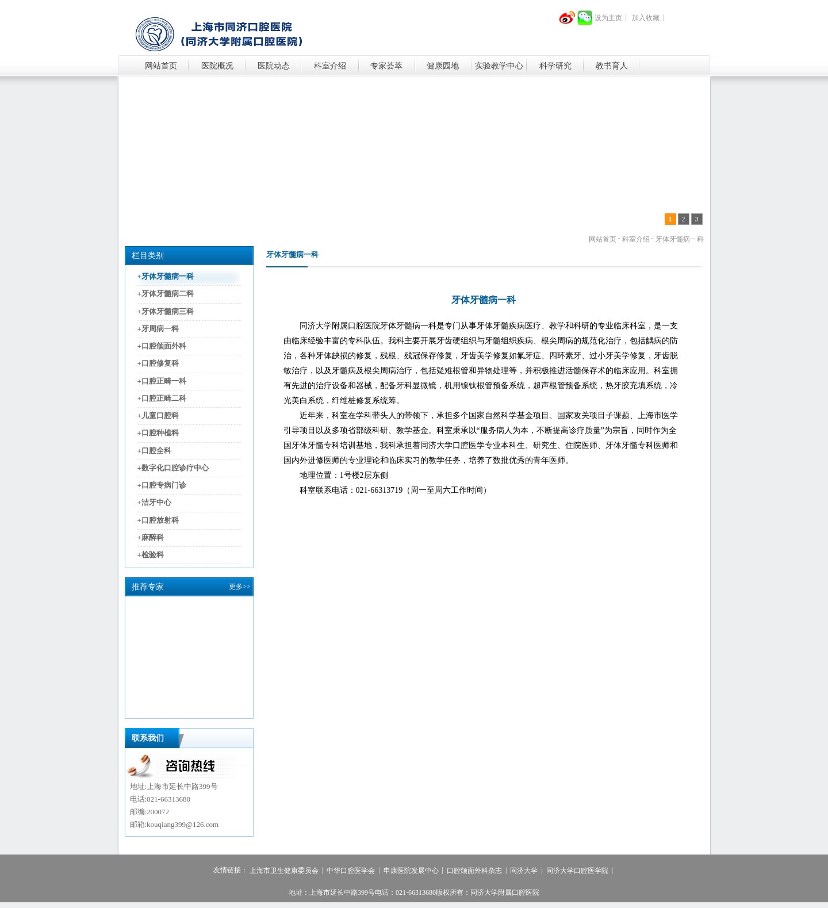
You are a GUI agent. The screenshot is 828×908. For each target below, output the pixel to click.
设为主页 (608, 18)
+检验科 (150, 554)
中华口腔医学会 (351, 871)
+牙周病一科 (158, 328)
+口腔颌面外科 (161, 346)
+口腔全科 (154, 450)
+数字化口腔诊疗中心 (173, 467)
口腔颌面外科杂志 (474, 871)
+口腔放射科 (158, 520)
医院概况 (217, 66)
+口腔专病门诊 (161, 485)
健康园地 (443, 66)
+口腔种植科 (158, 433)
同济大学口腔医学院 (577, 871)
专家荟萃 (386, 66)
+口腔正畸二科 (161, 398)
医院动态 (274, 66)
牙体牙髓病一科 (680, 239)
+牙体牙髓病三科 (165, 311)
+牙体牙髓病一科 (165, 276)
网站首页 (161, 66)
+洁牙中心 (154, 503)
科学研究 (555, 66)
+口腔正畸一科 (161, 381)
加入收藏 (646, 18)
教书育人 (612, 66)
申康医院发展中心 (411, 871)
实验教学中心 (499, 66)
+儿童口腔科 (158, 415)
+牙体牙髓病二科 (165, 294)
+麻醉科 (150, 537)
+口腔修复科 (158, 363)
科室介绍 (330, 66)
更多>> (240, 587)
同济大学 (524, 871)
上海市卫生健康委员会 (284, 871)
